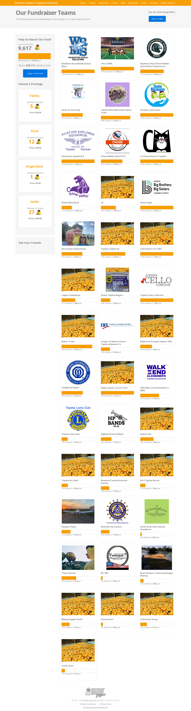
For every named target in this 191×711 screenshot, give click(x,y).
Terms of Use (105, 704)
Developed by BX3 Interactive (95, 707)
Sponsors (104, 2)
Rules (144, 2)
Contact (154, 2)
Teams (92, 2)
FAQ (123, 2)
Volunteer (133, 2)
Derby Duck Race (91, 700)
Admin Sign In (168, 2)
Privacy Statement (88, 704)
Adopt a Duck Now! (35, 73)
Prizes (114, 2)
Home (83, 2)
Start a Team (157, 19)
